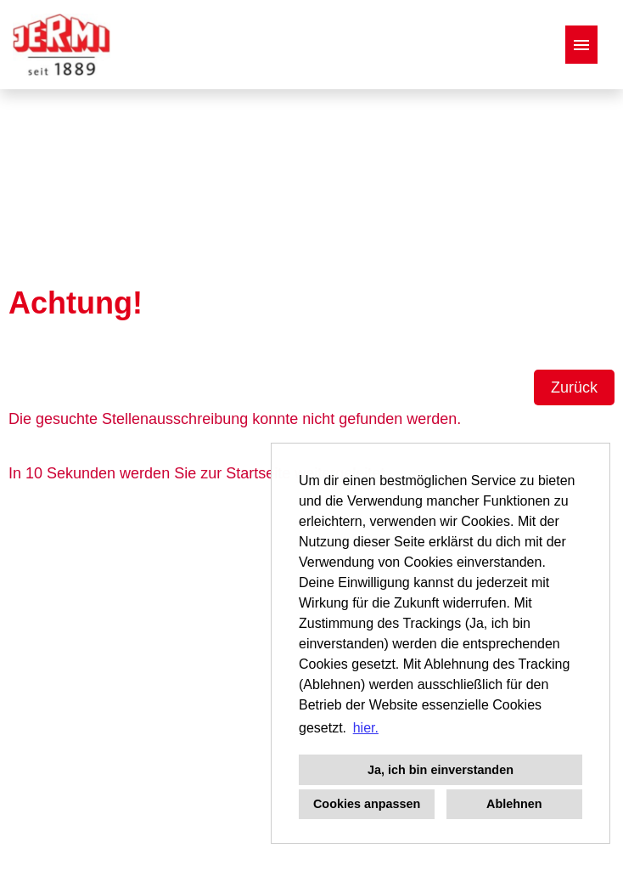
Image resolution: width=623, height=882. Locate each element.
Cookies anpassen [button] (366, 804)
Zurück (574, 387)
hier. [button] (366, 728)
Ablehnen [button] (514, 804)
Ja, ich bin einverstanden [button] (441, 770)
